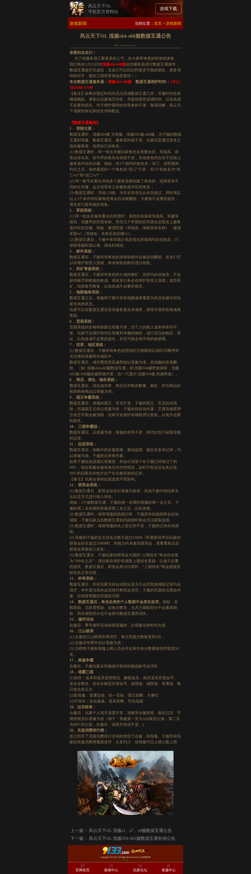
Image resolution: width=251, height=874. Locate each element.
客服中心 (169, 867)
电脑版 (125, 860)
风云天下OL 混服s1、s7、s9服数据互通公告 (130, 830)
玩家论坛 (140, 867)
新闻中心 (111, 867)
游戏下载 (168, 8)
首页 (158, 23)
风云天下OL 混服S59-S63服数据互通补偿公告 (132, 838)
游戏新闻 (173, 23)
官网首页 (83, 867)
